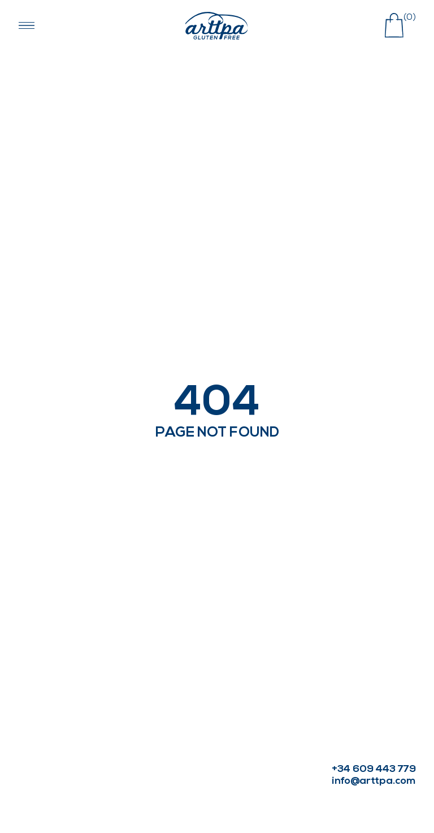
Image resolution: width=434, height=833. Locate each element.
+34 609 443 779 (374, 769)
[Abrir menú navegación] (26, 25)
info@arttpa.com (374, 781)
